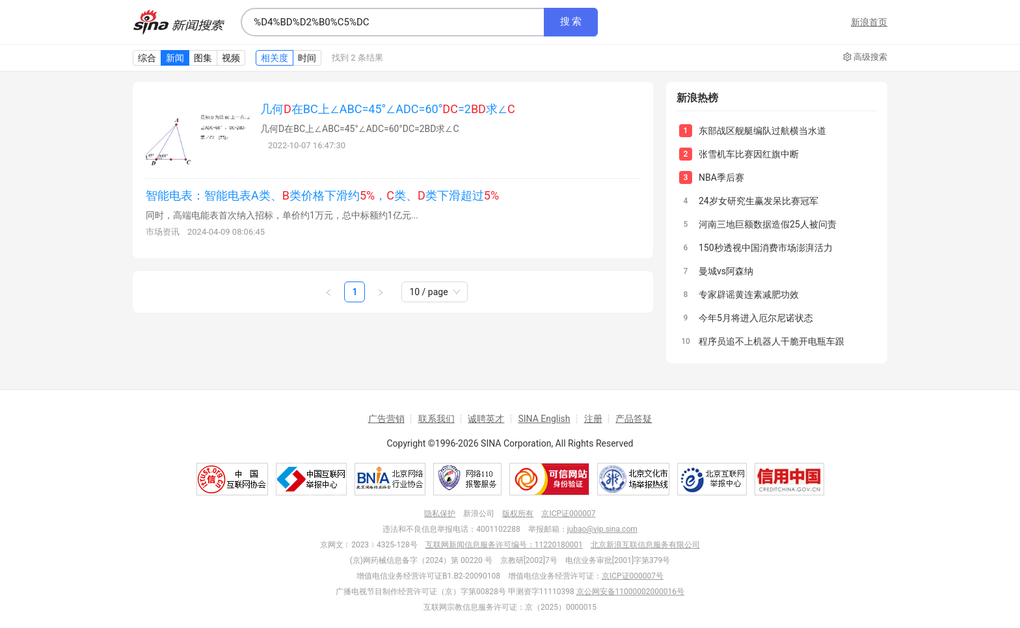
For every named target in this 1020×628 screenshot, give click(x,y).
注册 (593, 418)
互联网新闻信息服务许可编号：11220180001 (504, 544)
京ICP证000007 (568, 513)
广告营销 (386, 418)
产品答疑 (633, 418)
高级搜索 (865, 57)
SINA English (544, 418)
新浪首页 (869, 22)
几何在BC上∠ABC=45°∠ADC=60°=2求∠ (387, 109)
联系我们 (436, 418)
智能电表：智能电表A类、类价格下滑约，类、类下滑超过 (322, 195)
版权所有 (517, 513)
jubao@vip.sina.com (602, 529)
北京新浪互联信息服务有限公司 (645, 544)
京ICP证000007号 (633, 576)
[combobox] (392, 22)
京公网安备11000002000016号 (630, 591)
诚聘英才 (486, 418)
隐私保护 (439, 513)
